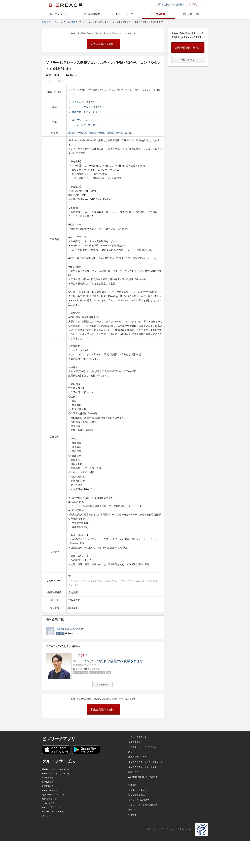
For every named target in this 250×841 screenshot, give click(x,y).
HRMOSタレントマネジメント (56, 773)
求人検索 (160, 14)
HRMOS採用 (48, 778)
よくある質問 (134, 742)
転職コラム (133, 772)
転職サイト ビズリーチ (52, 22)
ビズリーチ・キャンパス (53, 794)
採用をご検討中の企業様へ (171, 4)
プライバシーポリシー (138, 790)
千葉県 (101, 132)
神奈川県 (82, 132)
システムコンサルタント (85, 102)
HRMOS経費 (48, 786)
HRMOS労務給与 (50, 790)
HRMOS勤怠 (48, 782)
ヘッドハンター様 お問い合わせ (142, 805)
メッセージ (127, 14)
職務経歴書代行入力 (137, 757)
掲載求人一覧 (102, 684)
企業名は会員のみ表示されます (70, 629)
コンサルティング (81, 119)
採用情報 (132, 815)
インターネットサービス (85, 124)
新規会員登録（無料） (103, 44)
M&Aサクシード (49, 799)
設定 (130, 752)
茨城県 (110, 132)
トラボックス (48, 803)
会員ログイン (187, 59)
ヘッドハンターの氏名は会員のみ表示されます (108, 661)
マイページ (61, 14)
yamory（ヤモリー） (51, 807)
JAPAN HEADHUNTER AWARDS (143, 777)
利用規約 (132, 785)
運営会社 (132, 810)
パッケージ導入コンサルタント (88, 107)
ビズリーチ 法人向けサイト (140, 800)
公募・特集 (193, 14)
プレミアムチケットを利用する (142, 767)
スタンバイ (47, 816)
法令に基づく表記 (136, 795)
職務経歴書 (94, 14)
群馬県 (119, 132)
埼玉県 (92, 132)
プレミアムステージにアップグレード (145, 762)
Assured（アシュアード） (54, 811)
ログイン (193, 4)
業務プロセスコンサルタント (87, 112)
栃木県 (128, 132)
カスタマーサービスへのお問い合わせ (145, 747)
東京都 (72, 132)
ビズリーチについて (137, 737)
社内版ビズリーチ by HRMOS (55, 769)
